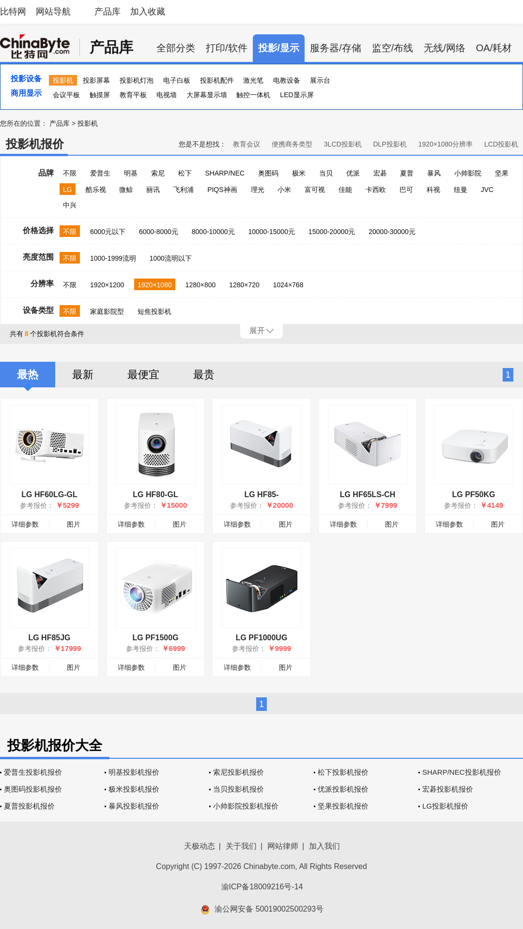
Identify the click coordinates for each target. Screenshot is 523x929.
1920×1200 (107, 285)
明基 (131, 173)
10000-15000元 (271, 232)
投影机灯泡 (137, 80)
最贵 (204, 375)
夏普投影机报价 (29, 806)
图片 (73, 524)
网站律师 (282, 846)
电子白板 (176, 80)
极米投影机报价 (133, 789)
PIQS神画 (222, 189)
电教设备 (286, 80)
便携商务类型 (292, 144)
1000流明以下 (171, 258)
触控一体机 (253, 95)
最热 (27, 375)
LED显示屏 (296, 95)
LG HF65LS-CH (368, 494)
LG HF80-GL (155, 494)
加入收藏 (147, 11)
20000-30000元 (392, 232)
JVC (487, 189)
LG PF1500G (155, 638)
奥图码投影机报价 (33, 789)
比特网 (13, 11)
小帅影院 (467, 173)
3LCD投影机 (343, 144)
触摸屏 (100, 95)
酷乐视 (96, 189)
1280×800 (200, 285)
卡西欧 (376, 189)
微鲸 (126, 189)
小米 (284, 189)
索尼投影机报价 (238, 772)
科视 (433, 189)
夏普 (407, 173)
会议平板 (66, 95)
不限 (70, 173)
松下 (185, 173)
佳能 (345, 189)
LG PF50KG (473, 494)
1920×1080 (154, 285)
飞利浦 (183, 189)
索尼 (158, 173)
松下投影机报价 (343, 772)
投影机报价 (35, 143)
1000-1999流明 (113, 258)
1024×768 (288, 285)
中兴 (70, 205)
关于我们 (241, 846)
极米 (299, 173)
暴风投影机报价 (133, 806)
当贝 (326, 173)
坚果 (501, 173)
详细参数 (25, 524)
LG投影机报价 (445, 806)
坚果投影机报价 (343, 806)
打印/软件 (226, 48)
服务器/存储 (335, 48)
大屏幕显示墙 (206, 95)
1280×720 (244, 285)
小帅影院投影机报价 (245, 806)
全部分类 (175, 48)
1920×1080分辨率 (445, 144)
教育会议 (246, 144)
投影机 (63, 80)
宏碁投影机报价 (447, 789)
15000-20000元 (331, 232)
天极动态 (199, 846)
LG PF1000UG (262, 638)
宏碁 (380, 173)
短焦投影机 (154, 311)
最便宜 (143, 375)
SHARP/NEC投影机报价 (461, 772)
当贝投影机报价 (238, 789)
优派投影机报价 (343, 789)
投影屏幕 (96, 80)
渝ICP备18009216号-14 (262, 887)
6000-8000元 (158, 232)
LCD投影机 (501, 144)
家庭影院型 (107, 311)
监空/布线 (393, 48)
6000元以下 (107, 232)
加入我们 (324, 846)
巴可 (406, 189)
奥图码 (268, 173)
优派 (353, 173)
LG (67, 189)
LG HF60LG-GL (49, 494)
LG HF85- (261, 494)
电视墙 (166, 95)
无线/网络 (444, 48)
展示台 (320, 80)
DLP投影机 (390, 144)
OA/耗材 (494, 48)
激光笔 (253, 80)
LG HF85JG (49, 638)
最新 (82, 375)
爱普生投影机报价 (33, 772)
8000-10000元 (213, 232)
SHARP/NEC (225, 173)
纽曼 (460, 189)
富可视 (315, 189)
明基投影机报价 (133, 772)
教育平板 (133, 95)
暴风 (434, 173)
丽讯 (153, 189)
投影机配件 (217, 80)
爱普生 (100, 173)
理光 (257, 189)
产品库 (107, 11)
